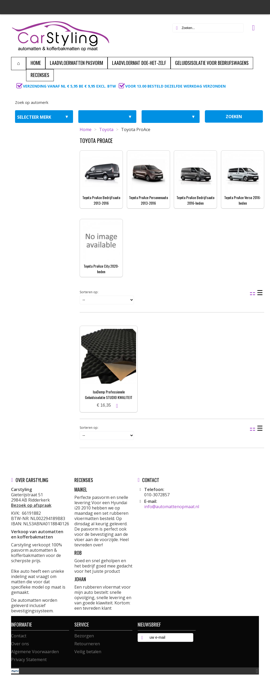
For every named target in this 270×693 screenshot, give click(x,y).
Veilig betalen (87, 651)
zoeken (234, 116)
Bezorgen (84, 636)
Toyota (106, 129)
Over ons (20, 644)
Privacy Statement (29, 659)
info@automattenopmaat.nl (171, 506)
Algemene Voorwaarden (35, 651)
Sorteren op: (89, 292)
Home (85, 129)
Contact (18, 636)
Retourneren (87, 644)
